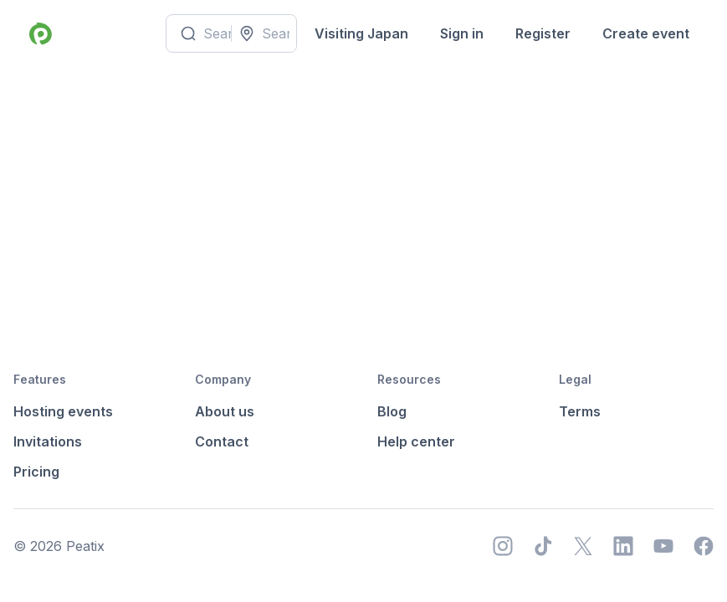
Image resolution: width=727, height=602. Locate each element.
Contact (221, 441)
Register (543, 33)
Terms (580, 411)
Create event (645, 33)
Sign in (462, 33)
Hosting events (63, 411)
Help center (416, 441)
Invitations (47, 441)
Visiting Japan (361, 33)
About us (224, 411)
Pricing (36, 471)
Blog (392, 411)
